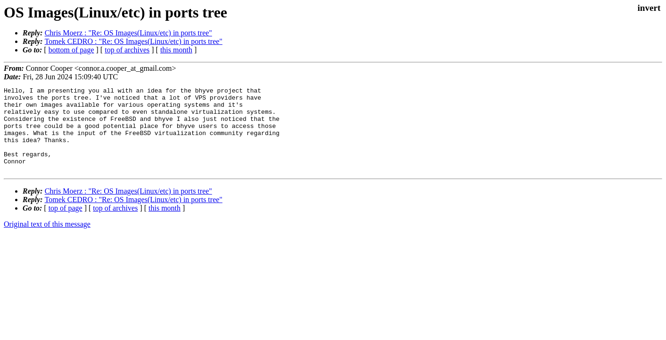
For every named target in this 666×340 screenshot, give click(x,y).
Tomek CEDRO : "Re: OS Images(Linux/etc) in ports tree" (133, 41)
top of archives (127, 50)
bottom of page (71, 50)
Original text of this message (47, 241)
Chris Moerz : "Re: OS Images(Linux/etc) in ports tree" (128, 33)
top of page (65, 225)
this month (176, 50)
